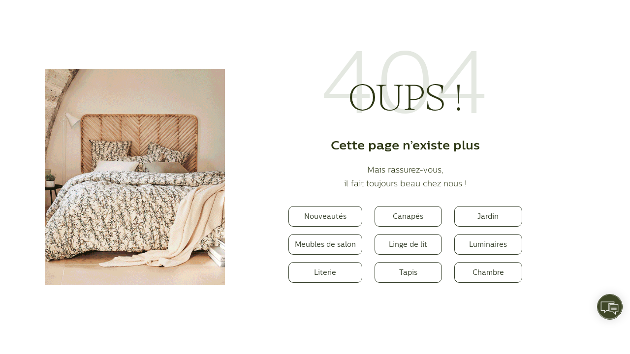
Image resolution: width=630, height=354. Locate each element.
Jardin (488, 216)
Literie (325, 272)
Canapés (408, 216)
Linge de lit (408, 244)
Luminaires (488, 244)
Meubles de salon (325, 244)
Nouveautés (325, 216)
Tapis (408, 272)
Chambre (488, 272)
